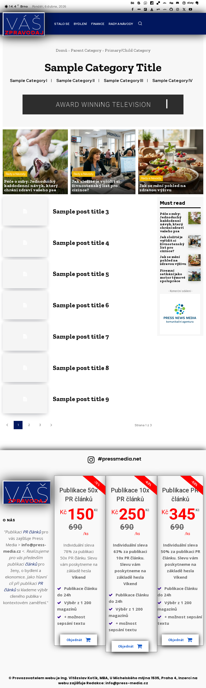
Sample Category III (123, 80)
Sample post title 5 (81, 274)
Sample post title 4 (81, 242)
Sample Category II (75, 80)
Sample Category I (28, 80)
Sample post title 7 (81, 336)
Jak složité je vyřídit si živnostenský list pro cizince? (172, 244)
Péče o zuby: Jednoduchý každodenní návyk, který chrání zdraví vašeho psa (172, 222)
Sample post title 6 (81, 305)
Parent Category (86, 50)
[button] (140, 23)
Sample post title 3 (81, 211)
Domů (61, 50)
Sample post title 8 (81, 368)
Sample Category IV (172, 80)
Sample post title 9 (81, 399)
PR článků (32, 531)
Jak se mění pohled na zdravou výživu (173, 260)
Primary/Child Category (127, 50)
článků (31, 564)
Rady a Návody (16, 174)
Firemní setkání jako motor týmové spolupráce (172, 275)
